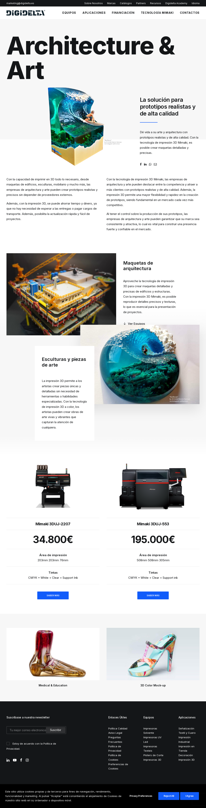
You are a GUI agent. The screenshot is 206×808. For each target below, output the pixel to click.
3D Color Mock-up (153, 685)
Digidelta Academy (176, 3)
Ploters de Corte (153, 755)
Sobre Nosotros (93, 3)
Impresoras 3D (152, 759)
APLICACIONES (94, 12)
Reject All (169, 795)
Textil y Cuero (187, 732)
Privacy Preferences (140, 795)
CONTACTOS (190, 12)
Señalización (186, 728)
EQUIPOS (69, 12)
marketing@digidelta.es (20, 3)
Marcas (111, 3)
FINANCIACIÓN (123, 12)
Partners (141, 3)
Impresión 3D (187, 759)
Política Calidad (117, 728)
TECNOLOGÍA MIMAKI (157, 12)
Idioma (196, 3)
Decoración (186, 755)
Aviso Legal (115, 732)
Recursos (155, 3)
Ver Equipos (134, 324)
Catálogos (126, 3)
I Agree (189, 795)
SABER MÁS (53, 595)
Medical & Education (53, 685)
